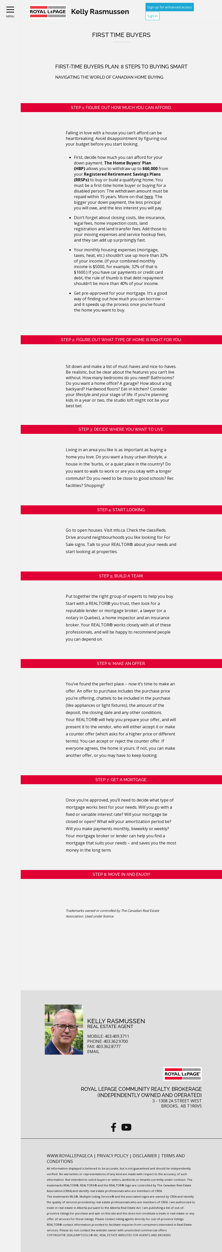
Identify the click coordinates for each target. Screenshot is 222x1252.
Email (93, 1051)
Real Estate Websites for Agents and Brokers (135, 1235)
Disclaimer (145, 1156)
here (149, 196)
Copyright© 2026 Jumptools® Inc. (73, 1235)
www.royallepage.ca (70, 1156)
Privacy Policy (113, 1156)
